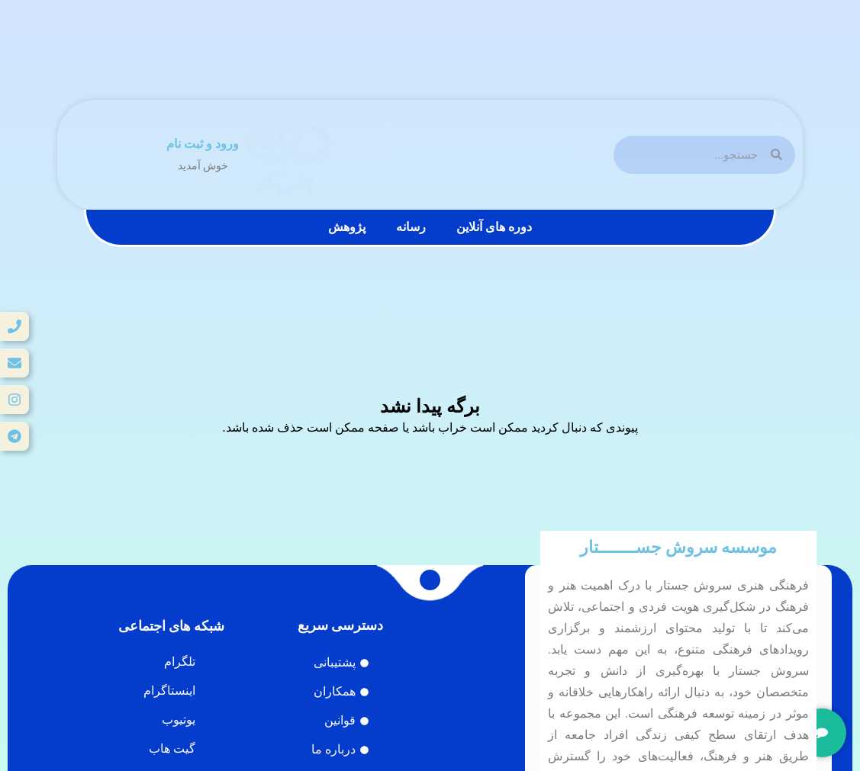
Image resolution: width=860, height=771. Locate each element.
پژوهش (347, 227)
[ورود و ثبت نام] (149, 154)
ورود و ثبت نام (202, 144)
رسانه (411, 227)
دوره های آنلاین (494, 227)
